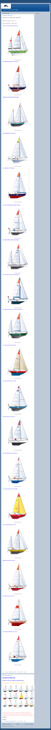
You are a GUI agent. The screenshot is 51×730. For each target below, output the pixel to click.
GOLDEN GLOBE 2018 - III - (8, 15)
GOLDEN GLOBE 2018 (7, 675)
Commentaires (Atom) (10, 726)
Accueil (17, 724)
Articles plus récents (6, 724)
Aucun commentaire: (20, 721)
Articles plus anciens (29, 724)
